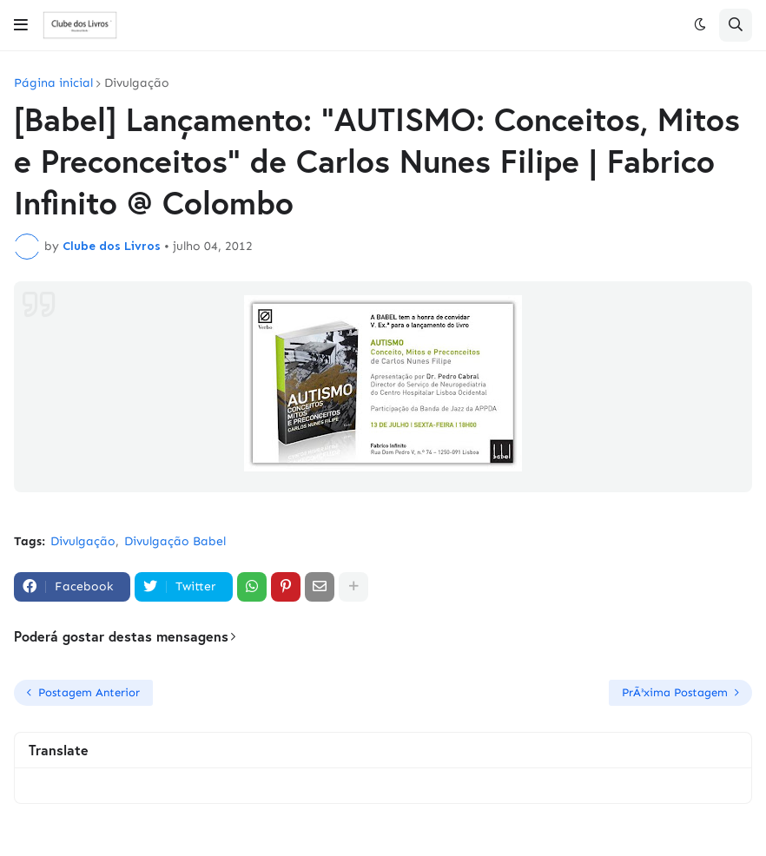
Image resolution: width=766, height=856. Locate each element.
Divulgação (136, 83)
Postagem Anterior (89, 692)
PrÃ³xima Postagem (675, 692)
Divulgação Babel (175, 541)
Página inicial (53, 83)
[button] (21, 25)
